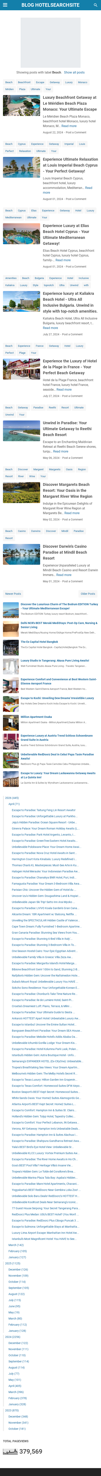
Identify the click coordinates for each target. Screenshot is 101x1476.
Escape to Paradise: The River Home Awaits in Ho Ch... (45, 1159)
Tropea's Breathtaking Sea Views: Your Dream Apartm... (45, 1067)
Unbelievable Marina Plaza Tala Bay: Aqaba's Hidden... (45, 1177)
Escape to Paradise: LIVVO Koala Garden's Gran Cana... (45, 908)
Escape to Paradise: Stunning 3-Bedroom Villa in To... (44, 944)
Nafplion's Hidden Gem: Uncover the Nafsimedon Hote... (46, 975)
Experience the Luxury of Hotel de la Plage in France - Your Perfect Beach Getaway (70, 367)
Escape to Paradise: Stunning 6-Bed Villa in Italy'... (42, 938)
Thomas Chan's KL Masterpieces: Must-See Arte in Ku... (45, 865)
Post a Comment (76, 132)
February (17, 1251)
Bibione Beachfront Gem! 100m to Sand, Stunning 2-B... (46, 969)
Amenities (11, 278)
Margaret (38, 469)
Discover (23, 469)
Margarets (54, 469)
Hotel (78, 210)
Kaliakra (9, 285)
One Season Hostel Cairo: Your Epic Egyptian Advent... (45, 951)
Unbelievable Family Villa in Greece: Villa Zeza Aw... (42, 957)
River (21, 476)
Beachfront (24, 82)
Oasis (69, 469)
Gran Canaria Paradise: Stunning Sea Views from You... (45, 932)
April (14, 804)
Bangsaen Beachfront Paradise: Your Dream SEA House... (47, 1030)
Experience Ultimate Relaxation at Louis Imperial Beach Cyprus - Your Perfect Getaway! (70, 165)
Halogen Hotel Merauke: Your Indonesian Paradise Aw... (46, 871)
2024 (12, 1336)
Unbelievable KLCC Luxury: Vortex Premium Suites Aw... (46, 1153)
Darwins (36, 531)
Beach (8, 82)
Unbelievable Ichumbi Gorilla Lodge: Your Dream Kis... (44, 1042)
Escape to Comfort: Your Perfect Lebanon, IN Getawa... (45, 1122)
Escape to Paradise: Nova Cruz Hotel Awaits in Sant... (44, 853)
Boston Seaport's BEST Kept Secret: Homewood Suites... (46, 1091)
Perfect (9, 151)
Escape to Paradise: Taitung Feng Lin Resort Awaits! (44, 810)
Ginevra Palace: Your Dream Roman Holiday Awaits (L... (46, 828)
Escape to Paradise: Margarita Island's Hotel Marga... (44, 963)
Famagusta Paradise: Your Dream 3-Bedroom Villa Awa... (47, 883)
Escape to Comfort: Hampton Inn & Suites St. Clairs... (44, 1110)
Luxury (69, 82)
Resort (65, 407)
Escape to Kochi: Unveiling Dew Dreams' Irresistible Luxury (57, 698)
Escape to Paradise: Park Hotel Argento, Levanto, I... (44, 834)
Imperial (69, 143)
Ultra (61, 285)
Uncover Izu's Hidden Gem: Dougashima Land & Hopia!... (46, 895)
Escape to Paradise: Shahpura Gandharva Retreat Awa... (46, 1140)
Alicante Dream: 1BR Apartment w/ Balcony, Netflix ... (44, 914)
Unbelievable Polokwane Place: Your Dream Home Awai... (46, 846)
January (17, 1257)
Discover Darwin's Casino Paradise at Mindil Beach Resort (65, 552)
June (14, 1306)
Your (48, 89)
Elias (34, 210)
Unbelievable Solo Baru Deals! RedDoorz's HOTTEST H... (45, 1196)
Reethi (52, 407)
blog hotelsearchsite (50, 5)
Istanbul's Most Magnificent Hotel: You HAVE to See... (44, 1238)
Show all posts (74, 72)
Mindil (64, 531)
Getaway (55, 82)
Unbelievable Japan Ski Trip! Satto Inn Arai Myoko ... (43, 902)
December (18, 1269)
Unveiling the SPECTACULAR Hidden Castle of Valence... (46, 920)
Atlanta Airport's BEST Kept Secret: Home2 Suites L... (44, 1104)
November (18, 1275)
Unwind (74, 285)
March (16, 1245)
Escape (40, 82)
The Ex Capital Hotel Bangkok (39, 641)
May (14, 1312)
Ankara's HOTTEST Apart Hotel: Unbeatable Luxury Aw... (46, 1018)
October (17, 1281)
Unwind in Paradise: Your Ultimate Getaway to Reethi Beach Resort (67, 428)
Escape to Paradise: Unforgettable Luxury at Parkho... (45, 816)
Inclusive (84, 278)
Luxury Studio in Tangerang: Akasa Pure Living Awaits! (55, 660)
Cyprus (22, 143)
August (16, 1294)
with (86, 285)
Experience (37, 143)
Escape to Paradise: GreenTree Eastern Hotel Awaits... (45, 840)
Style (35, 285)
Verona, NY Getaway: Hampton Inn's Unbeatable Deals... (46, 1128)
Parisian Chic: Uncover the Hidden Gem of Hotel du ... (44, 889)
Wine (32, 476)
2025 (12, 1263)
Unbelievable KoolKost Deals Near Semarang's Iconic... (45, 1202)
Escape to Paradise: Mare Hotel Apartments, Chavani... (45, 1183)
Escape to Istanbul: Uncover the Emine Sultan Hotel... (44, 1024)
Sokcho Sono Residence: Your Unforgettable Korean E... (45, 987)
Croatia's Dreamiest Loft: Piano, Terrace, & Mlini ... (42, 1006)
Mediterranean (13, 217)
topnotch (49, 285)
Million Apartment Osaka (36, 716)
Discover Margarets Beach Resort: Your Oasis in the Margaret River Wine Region (67, 490)
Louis (82, 143)
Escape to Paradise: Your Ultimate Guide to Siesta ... (43, 1012)
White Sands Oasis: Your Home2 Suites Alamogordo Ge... (46, 1098)
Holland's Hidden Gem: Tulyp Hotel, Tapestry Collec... (44, 1116)
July (14, 1300)
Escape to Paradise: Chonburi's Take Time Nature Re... (44, 993)
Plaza (22, 89)
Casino (22, 531)
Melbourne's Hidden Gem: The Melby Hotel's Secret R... (44, 1073)
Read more (68, 126)
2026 (12, 797)
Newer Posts (13, 593)
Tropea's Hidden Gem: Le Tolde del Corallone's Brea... (44, 1171)
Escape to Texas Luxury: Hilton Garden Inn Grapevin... (44, 1079)
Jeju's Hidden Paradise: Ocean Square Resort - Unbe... (44, 822)
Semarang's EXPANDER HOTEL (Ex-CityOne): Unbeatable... (47, 1061)
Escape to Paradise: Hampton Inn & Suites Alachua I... (45, 1134)
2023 (12, 1410)
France (39, 345)
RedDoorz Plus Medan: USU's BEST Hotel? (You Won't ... (45, 1214)
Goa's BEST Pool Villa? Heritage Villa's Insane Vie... (42, 1165)
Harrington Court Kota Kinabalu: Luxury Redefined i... (44, 859)
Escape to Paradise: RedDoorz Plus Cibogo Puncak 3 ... (45, 1220)
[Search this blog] (95, 5)
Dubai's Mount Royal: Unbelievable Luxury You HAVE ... (45, 981)
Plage (22, 352)
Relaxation (25, 151)
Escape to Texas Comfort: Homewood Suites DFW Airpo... (47, 1085)
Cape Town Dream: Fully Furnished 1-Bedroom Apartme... (47, 926)
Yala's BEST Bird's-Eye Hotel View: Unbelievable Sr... (43, 1147)
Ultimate (35, 89)
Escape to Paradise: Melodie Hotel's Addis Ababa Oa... (44, 1036)
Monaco (82, 82)
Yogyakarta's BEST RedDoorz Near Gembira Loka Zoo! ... (46, 1189)
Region (82, 469)
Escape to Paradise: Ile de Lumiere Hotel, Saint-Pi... (43, 1000)
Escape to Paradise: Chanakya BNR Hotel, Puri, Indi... (44, 877)
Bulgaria (39, 278)
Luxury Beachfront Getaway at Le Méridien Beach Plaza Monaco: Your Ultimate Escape (70, 103)
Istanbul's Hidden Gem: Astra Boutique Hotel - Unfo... (44, 1055)
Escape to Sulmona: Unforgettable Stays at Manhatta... (45, 1226)
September (18, 1287)
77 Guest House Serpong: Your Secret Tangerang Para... (46, 1208)
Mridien (9, 89)
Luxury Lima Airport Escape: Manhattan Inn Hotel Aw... (45, 1232)
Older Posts (88, 593)
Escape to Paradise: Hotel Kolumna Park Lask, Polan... (45, 1049)
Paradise (38, 407)
